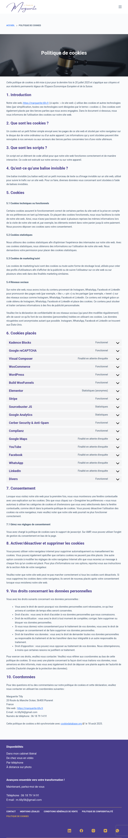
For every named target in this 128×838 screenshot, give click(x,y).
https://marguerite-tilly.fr (36, 103)
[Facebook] (81, 830)
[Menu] (120, 6)
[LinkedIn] (69, 830)
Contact (11, 811)
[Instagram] (93, 830)
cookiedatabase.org (71, 723)
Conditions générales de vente (61, 811)
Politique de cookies (17, 816)
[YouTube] (105, 830)
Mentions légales (30, 811)
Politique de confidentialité (97, 811)
